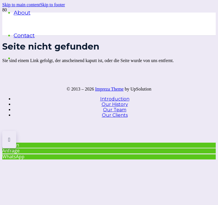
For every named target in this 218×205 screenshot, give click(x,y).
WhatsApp (13, 156)
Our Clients (115, 115)
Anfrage (11, 150)
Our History (115, 104)
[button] (52, 4)
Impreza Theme (109, 89)
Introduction (114, 99)
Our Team (114, 109)
